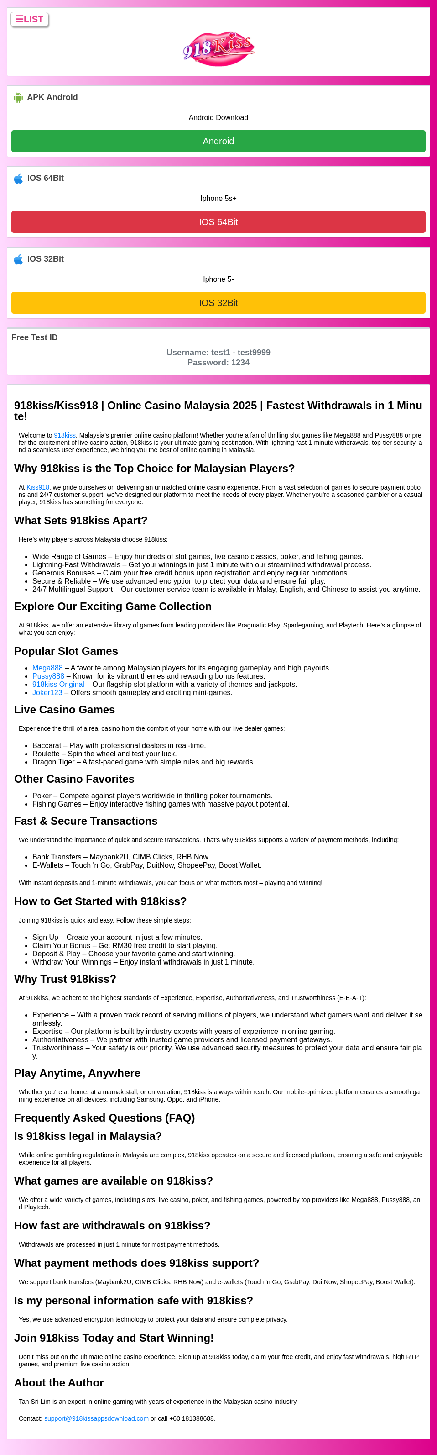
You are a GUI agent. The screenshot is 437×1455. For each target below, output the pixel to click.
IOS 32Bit (218, 303)
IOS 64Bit (218, 222)
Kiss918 (37, 487)
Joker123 (47, 692)
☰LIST (29, 19)
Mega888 (47, 668)
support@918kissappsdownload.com (96, 1418)
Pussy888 (48, 676)
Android (218, 141)
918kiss (65, 435)
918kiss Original (58, 684)
